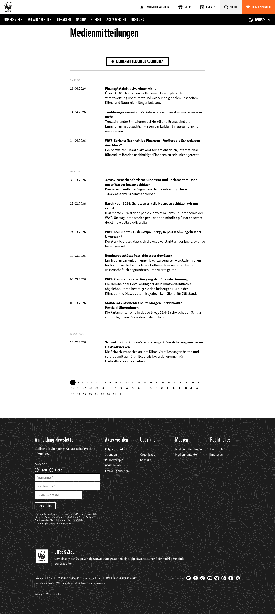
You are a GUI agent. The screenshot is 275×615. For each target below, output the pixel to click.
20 (175, 382)
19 (169, 382)
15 (145, 382)
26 (78, 388)
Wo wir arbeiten (39, 19)
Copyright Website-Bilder (48, 594)
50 (90, 394)
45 (191, 388)
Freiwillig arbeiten (117, 471)
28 (90, 388)
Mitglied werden (154, 7)
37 (144, 388)
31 (108, 388)
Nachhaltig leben (88, 19)
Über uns (137, 19)
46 (197, 388)
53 (108, 394)
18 (163, 382)
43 (180, 388)
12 (127, 382)
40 (162, 388)
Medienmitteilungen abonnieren (140, 61)
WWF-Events (113, 466)
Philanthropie (114, 460)
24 (198, 382)
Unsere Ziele (13, 19)
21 (181, 382)
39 (156, 388)
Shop (184, 7)
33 (120, 388)
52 (102, 394)
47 (72, 394)
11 (121, 382)
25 (72, 388)
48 (78, 394)
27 (84, 388)
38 (150, 388)
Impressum (217, 455)
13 (133, 382)
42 (174, 388)
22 (187, 382)
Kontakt (145, 460)
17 (157, 382)
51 (96, 394)
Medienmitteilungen (188, 449)
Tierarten (64, 19)
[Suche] (231, 7)
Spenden (111, 455)
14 (139, 382)
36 (138, 388)
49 (84, 394)
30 (102, 388)
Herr (58, 470)
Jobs (143, 449)
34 (126, 388)
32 (114, 388)
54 (114, 394)
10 (115, 382)
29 (96, 388)
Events (207, 7)
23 (193, 382)
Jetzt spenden (261, 7)
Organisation (148, 455)
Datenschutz (218, 449)
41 (168, 388)
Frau (43, 470)
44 (186, 388)
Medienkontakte (186, 455)
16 (151, 382)
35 (132, 388)
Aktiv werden (116, 19)
